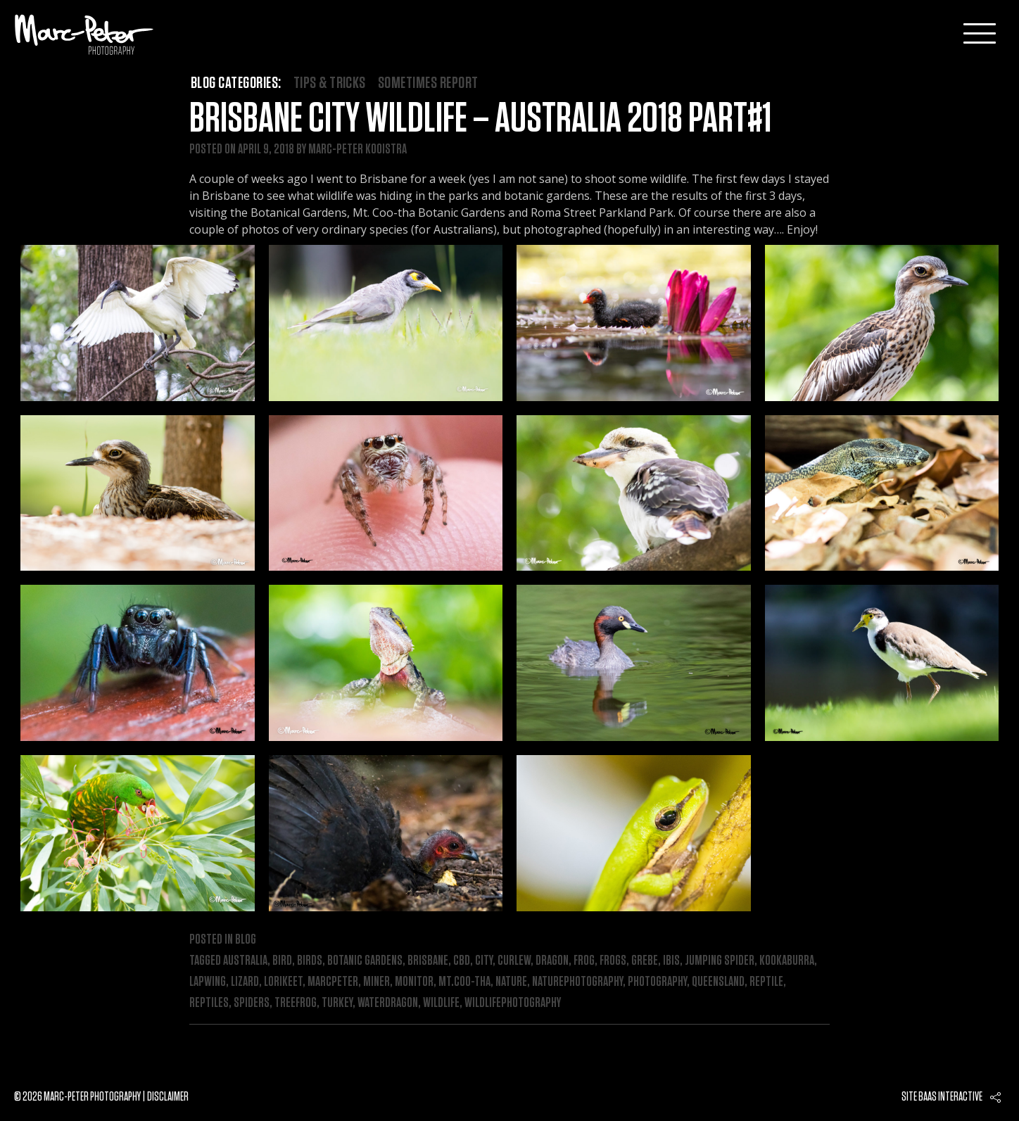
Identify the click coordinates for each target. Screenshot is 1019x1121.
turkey (337, 1003)
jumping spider (719, 961)
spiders (252, 1003)
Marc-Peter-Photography (84, 34)
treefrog (295, 1003)
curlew (514, 961)
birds (309, 961)
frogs (613, 961)
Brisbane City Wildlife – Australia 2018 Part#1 (480, 119)
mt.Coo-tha (464, 982)
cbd (461, 961)
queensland (718, 982)
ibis (671, 961)
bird (282, 961)
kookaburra (786, 961)
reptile (766, 982)
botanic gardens (365, 961)
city (484, 961)
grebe (644, 961)
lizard (245, 982)
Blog (245, 939)
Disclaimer (168, 1097)
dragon (552, 961)
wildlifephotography (512, 1003)
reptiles (209, 1003)
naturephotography (577, 982)
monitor (414, 982)
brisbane (427, 961)
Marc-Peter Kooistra (357, 149)
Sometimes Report (428, 83)
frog (584, 961)
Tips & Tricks (329, 83)
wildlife (441, 1003)
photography (657, 982)
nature (511, 982)
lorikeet (283, 982)
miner (376, 982)
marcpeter (333, 982)
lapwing (207, 982)
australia (245, 961)
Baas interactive (950, 1097)
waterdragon (387, 1003)
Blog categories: (236, 83)
